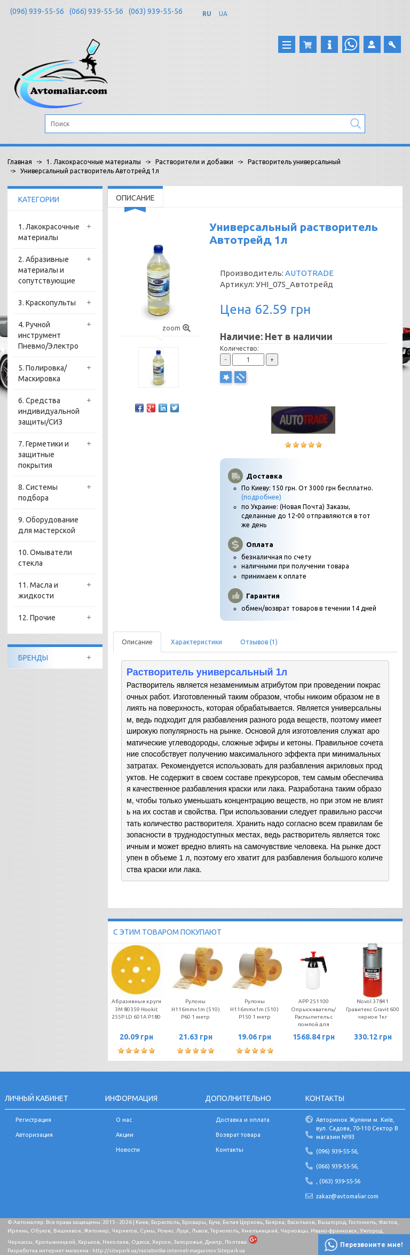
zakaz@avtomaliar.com (347, 1196)
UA (223, 13)
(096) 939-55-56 (37, 11)
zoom (176, 328)
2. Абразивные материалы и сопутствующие (46, 270)
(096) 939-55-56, (337, 1151)
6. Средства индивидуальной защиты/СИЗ (49, 411)
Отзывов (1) (259, 641)
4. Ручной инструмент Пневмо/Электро (48, 335)
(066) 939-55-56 (96, 11)
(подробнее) (261, 497)
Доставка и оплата (243, 1120)
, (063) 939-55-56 (338, 1181)
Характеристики (196, 641)
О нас (124, 1120)
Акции (124, 1134)
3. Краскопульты (47, 302)
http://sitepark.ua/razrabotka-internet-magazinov (154, 1250)
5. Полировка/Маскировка (42, 373)
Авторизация (34, 1134)
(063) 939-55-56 (156, 11)
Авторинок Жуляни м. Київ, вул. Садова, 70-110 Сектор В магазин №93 (357, 1128)
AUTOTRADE (309, 273)
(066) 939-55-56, (337, 1166)
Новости (128, 1149)
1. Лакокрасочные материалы (49, 232)
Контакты (229, 1149)
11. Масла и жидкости (38, 590)
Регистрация (33, 1120)
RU (206, 13)
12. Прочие (37, 617)
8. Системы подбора (38, 492)
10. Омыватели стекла (45, 557)
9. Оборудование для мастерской (48, 525)
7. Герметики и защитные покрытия (43, 454)
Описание (137, 641)
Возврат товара (238, 1134)
